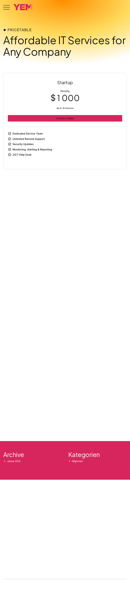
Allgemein (77, 461)
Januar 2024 (14, 461)
